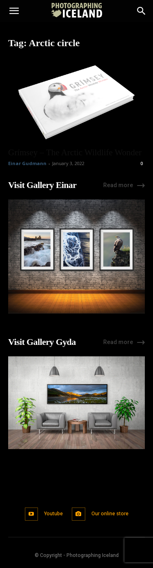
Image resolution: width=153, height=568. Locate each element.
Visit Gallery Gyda (42, 342)
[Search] (141, 11)
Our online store (110, 513)
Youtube (53, 513)
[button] (14, 11)
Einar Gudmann (27, 163)
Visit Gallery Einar (42, 185)
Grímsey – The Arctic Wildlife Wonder (75, 152)
